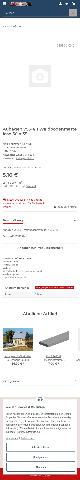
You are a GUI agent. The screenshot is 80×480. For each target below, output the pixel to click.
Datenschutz (28, 438)
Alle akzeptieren (40, 447)
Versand (31, 186)
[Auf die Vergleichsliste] (61, 45)
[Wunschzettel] (67, 3)
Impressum (12, 438)
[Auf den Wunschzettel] (70, 45)
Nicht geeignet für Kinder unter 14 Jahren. (54, 287)
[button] (60, 3)
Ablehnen (41, 467)
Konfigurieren (40, 457)
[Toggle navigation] (4, 2)
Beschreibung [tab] (13, 220)
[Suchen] (36, 12)
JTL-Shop (46, 475)
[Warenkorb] (73, 3)
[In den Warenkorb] (5, 37)
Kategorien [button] (11, 381)
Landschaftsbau (25, 154)
